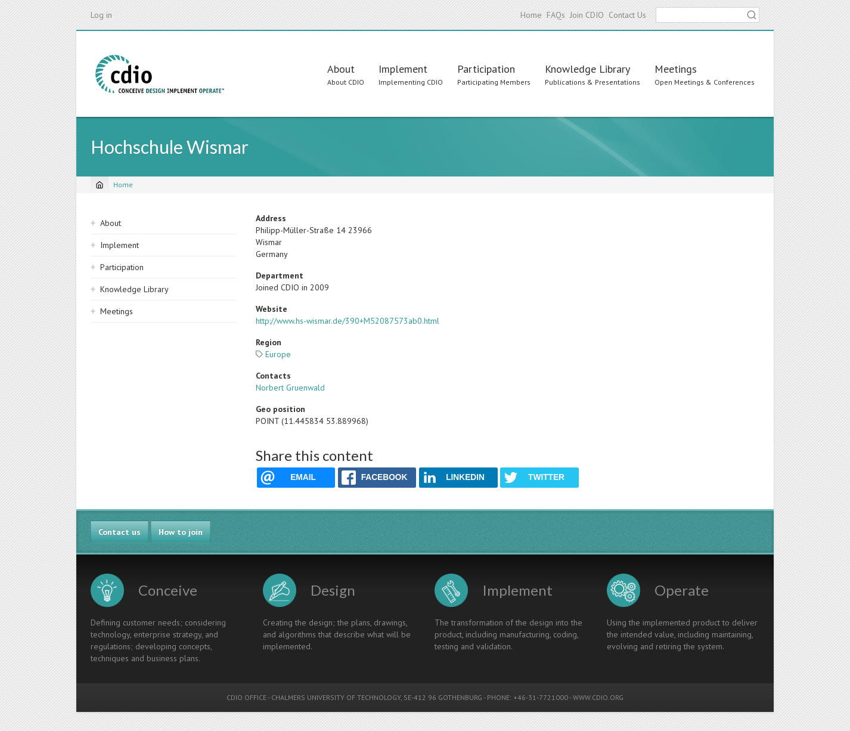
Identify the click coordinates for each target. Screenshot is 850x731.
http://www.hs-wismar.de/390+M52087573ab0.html (347, 320)
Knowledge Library (587, 69)
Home (531, 15)
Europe (278, 354)
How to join (181, 531)
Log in (101, 15)
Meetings (675, 69)
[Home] (99, 184)
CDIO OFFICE (246, 697)
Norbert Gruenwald (290, 387)
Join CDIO (587, 15)
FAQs (556, 15)
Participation (486, 69)
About (341, 69)
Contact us (119, 531)
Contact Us (627, 15)
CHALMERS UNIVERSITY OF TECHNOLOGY (336, 697)
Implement (403, 69)
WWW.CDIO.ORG (598, 697)
